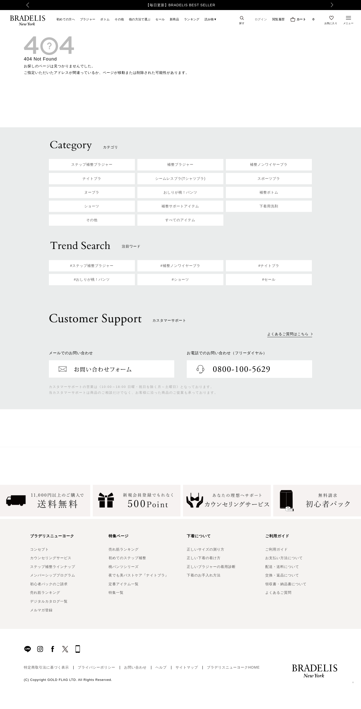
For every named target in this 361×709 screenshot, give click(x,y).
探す (241, 23)
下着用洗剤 (268, 206)
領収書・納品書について (286, 584)
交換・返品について (282, 575)
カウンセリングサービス (50, 558)
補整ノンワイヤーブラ (269, 164)
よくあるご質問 (278, 592)
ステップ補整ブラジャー (92, 164)
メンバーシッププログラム (52, 575)
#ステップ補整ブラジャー (92, 266)
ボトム (105, 19)
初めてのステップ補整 (127, 558)
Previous (25, 5)
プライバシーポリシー (96, 667)
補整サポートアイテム (180, 206)
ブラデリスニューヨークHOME (233, 667)
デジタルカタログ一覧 (49, 601)
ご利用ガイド (276, 549)
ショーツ (91, 206)
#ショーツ (180, 279)
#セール (269, 279)
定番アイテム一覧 (124, 584)
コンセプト (39, 549)
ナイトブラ (91, 178)
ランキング (192, 19)
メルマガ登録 (41, 610)
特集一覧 (116, 592)
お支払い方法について (284, 558)
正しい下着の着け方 (204, 558)
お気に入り (330, 23)
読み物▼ (211, 19)
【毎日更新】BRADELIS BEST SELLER (180, 5)
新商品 (174, 19)
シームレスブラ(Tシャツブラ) (180, 178)
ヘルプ (161, 667)
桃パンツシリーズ (124, 567)
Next (334, 5)
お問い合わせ (135, 667)
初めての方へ (65, 19)
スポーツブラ (268, 178)
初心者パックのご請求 (49, 584)
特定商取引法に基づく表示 (46, 667)
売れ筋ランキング (45, 592)
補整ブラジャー (180, 164)
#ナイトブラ (269, 266)
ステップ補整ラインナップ (52, 567)
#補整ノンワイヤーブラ (180, 266)
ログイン (261, 19)
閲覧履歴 (278, 19)
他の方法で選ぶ (139, 19)
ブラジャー (88, 19)
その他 (119, 19)
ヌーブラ (91, 192)
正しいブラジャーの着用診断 (211, 567)
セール (160, 19)
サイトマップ (186, 667)
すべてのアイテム (180, 220)
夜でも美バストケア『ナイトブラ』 (139, 575)
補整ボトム (268, 192)
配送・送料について (282, 567)
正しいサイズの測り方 (205, 549)
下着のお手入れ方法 (204, 575)
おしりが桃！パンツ (180, 192)
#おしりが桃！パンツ (92, 279)
